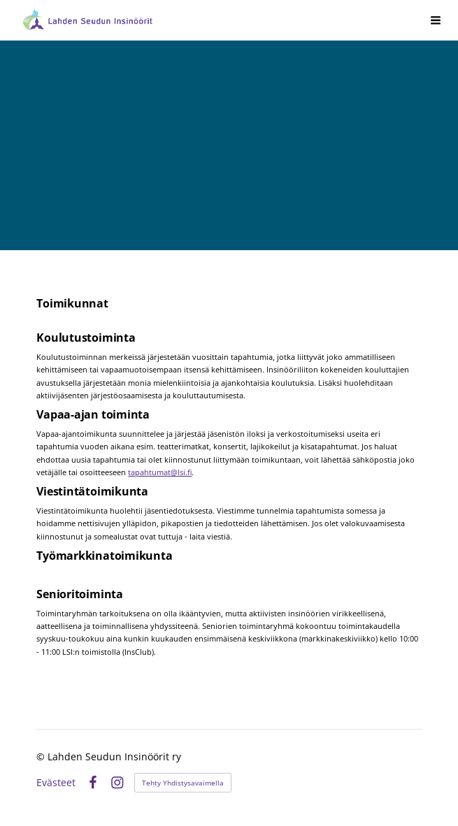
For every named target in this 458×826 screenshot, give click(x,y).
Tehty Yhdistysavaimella (183, 783)
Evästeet (56, 783)
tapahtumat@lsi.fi (160, 472)
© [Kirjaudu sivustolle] (42, 756)
